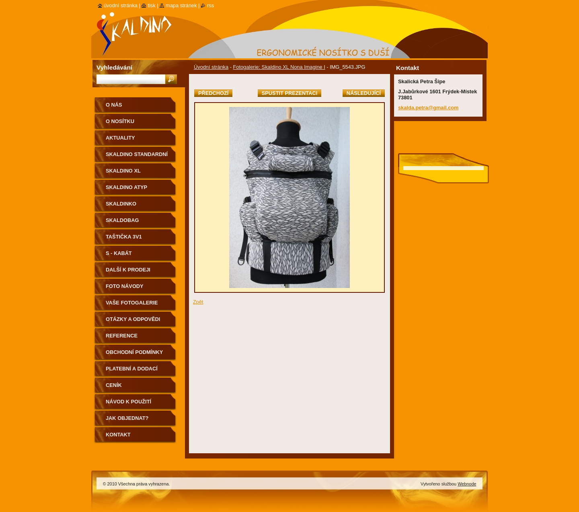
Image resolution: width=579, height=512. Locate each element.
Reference (122, 336)
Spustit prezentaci (289, 93)
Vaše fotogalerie (132, 303)
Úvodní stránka (211, 67)
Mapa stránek (181, 5)
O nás (114, 105)
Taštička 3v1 (124, 237)
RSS (210, 5)
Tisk (151, 5)
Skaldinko (121, 204)
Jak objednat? (127, 418)
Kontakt (118, 435)
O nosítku (120, 121)
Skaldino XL (123, 171)
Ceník (114, 385)
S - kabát (119, 253)
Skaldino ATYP (126, 187)
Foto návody (125, 286)
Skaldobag (122, 220)
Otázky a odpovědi (133, 319)
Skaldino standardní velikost (137, 157)
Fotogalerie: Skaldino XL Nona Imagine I (279, 67)
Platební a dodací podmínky (132, 371)
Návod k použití (128, 402)
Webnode (467, 483)
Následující (364, 93)
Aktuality (120, 138)
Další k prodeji (128, 270)
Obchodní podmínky (134, 352)
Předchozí (213, 93)
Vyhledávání (114, 67)
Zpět (198, 302)
